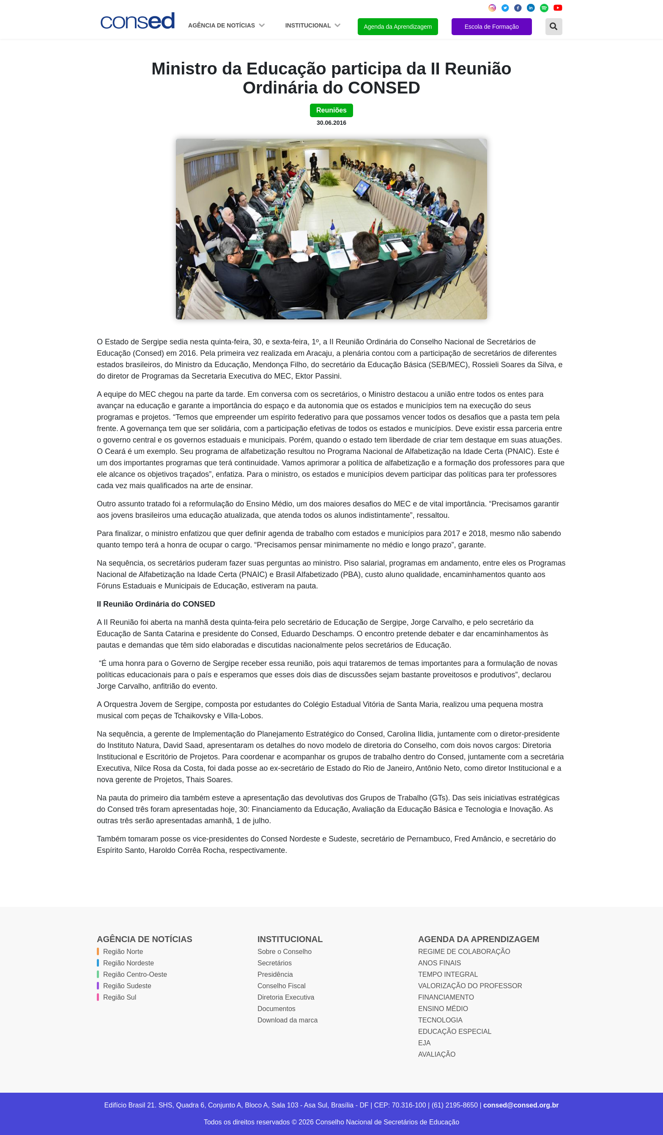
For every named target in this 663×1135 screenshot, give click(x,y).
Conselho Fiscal (282, 985)
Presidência (275, 974)
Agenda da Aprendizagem (398, 26)
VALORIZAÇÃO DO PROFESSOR (470, 985)
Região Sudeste (127, 985)
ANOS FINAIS (439, 963)
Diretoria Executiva (286, 997)
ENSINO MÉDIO (443, 1008)
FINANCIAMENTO (446, 997)
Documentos (277, 1008)
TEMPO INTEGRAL (448, 974)
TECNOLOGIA (440, 1020)
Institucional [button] (309, 25)
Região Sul (119, 997)
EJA (424, 1043)
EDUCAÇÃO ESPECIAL (454, 1031)
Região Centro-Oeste (135, 974)
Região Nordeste (128, 963)
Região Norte (123, 951)
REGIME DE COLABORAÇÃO (464, 951)
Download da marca (288, 1020)
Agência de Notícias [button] (222, 25)
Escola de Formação (492, 26)
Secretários (275, 963)
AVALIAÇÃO (436, 1054)
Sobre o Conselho (285, 951)
